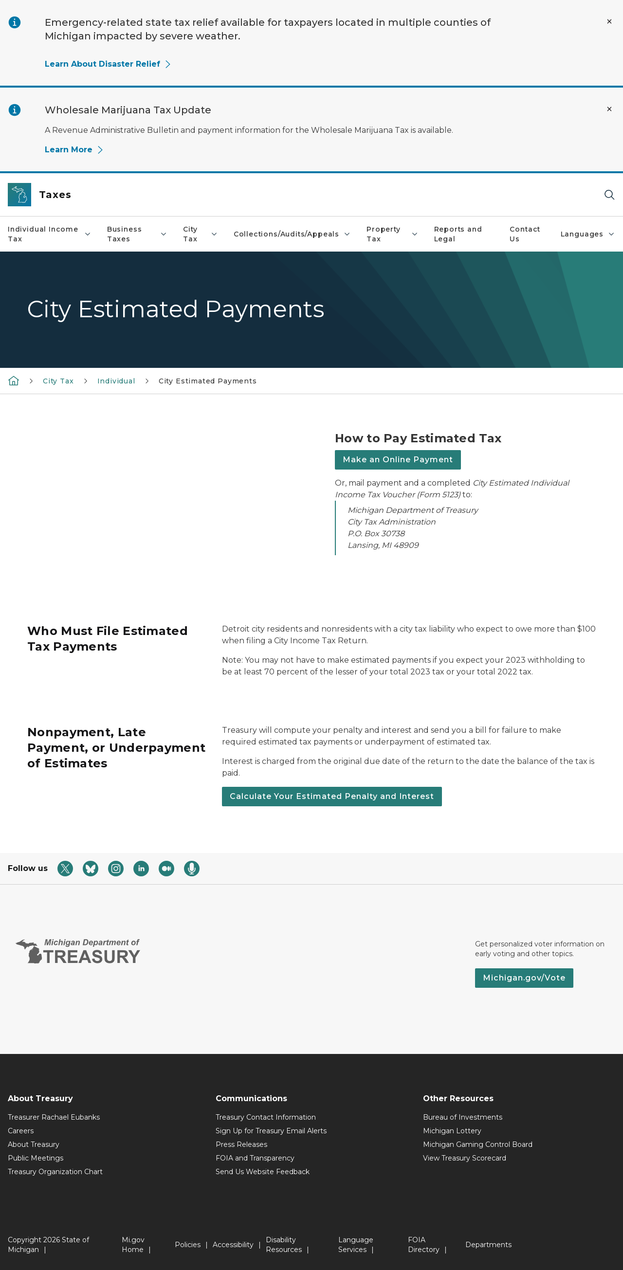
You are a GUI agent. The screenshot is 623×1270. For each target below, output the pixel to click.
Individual (116, 381)
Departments (488, 1244)
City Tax (200, 234)
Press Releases (241, 1144)
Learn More (74, 149)
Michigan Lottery (452, 1130)
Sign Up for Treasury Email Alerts (271, 1130)
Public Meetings (35, 1158)
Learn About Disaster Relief (108, 64)
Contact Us (525, 234)
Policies (188, 1244)
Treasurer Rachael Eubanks (54, 1117)
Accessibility (233, 1244)
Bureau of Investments (462, 1117)
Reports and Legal (458, 234)
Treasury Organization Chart (55, 1171)
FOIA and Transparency (255, 1158)
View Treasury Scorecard (464, 1158)
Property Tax (392, 234)
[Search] (609, 195)
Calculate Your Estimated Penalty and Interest (332, 796)
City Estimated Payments (208, 381)
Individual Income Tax (50, 234)
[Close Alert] (609, 21)
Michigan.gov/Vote (524, 977)
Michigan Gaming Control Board (477, 1144)
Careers (21, 1130)
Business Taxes (137, 234)
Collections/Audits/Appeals (292, 234)
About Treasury (33, 1144)
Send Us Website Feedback (263, 1171)
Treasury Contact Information (266, 1117)
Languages (588, 234)
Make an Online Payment (398, 459)
